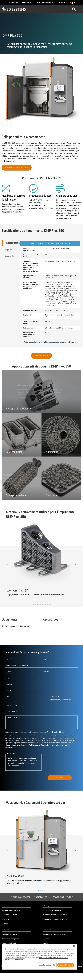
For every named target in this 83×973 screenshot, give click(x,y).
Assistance (27, 2)
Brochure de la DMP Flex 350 (17, 626)
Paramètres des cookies (46, 964)
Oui (55, 732)
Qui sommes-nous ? (45, 2)
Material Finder (63, 897)
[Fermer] (74, 944)
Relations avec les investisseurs (55, 919)
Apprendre (13, 2)
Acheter (62, 2)
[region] (39, 956)
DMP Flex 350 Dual (17, 876)
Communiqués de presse (52, 910)
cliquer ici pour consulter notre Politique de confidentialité (27, 745)
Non (63, 732)
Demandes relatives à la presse (55, 915)
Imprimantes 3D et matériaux (54, 935)
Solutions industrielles (10, 915)
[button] (33, 604)
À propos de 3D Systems (11, 910)
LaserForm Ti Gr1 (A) (17, 590)
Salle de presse (48, 906)
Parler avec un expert (41, 356)
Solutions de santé (8, 919)
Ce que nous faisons (8, 906)
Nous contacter (20, 897)
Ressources (6, 930)
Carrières (5, 924)
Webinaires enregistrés (10, 939)
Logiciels (47, 939)
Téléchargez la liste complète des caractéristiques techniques (50, 342)
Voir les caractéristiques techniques (16, 167)
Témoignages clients (9, 935)
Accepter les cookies (65, 963)
